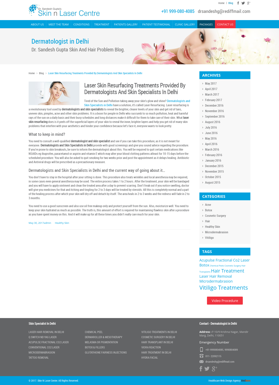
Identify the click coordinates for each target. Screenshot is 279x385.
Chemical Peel (94, 332)
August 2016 (212, 122)
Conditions (81, 24)
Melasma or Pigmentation (101, 342)
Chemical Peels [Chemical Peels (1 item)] (217, 265)
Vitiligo (209, 238)
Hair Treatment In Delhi (156, 352)
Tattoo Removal (39, 357)
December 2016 (214, 105)
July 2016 (211, 127)
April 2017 (211, 89)
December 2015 (214, 166)
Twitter (243, 3)
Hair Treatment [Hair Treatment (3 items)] (227, 271)
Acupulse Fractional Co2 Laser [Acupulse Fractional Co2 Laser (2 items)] (224, 260)
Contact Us (225, 24)
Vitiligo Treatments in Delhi (159, 332)
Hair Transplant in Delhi (157, 342)
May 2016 (211, 138)
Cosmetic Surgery (215, 216)
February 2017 (213, 100)
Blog (230, 3)
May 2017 (211, 83)
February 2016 (213, 155)
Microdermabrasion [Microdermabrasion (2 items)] (216, 281)
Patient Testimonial (156, 24)
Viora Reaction (151, 347)
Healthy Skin (62, 223)
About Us (37, 24)
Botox (208, 210)
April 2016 (211, 144)
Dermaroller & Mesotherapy (103, 337)
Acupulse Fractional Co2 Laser (49, 342)
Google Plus (248, 3)
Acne (208, 205)
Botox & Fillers (95, 347)
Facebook (238, 3)
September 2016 (215, 116)
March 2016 (212, 149)
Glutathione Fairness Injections (106, 352)
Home (221, 3)
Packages (206, 24)
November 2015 (214, 171)
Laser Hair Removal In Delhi (46, 332)
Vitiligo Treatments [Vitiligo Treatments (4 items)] (223, 287)
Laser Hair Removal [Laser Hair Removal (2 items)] (215, 276)
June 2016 (211, 133)
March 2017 (212, 94)
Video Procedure (225, 300)
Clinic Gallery (185, 24)
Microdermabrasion (216, 232)
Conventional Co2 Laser (44, 347)
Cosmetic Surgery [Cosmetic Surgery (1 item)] (233, 265)
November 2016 (214, 111)
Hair (207, 221)
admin (47, 223)
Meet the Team (59, 24)
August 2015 (212, 182)
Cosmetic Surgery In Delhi (158, 337)
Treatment (101, 24)
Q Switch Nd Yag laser (43, 337)
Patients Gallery (126, 24)
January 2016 (213, 160)
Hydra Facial (149, 357)
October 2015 (213, 177)
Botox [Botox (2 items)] (204, 265)
